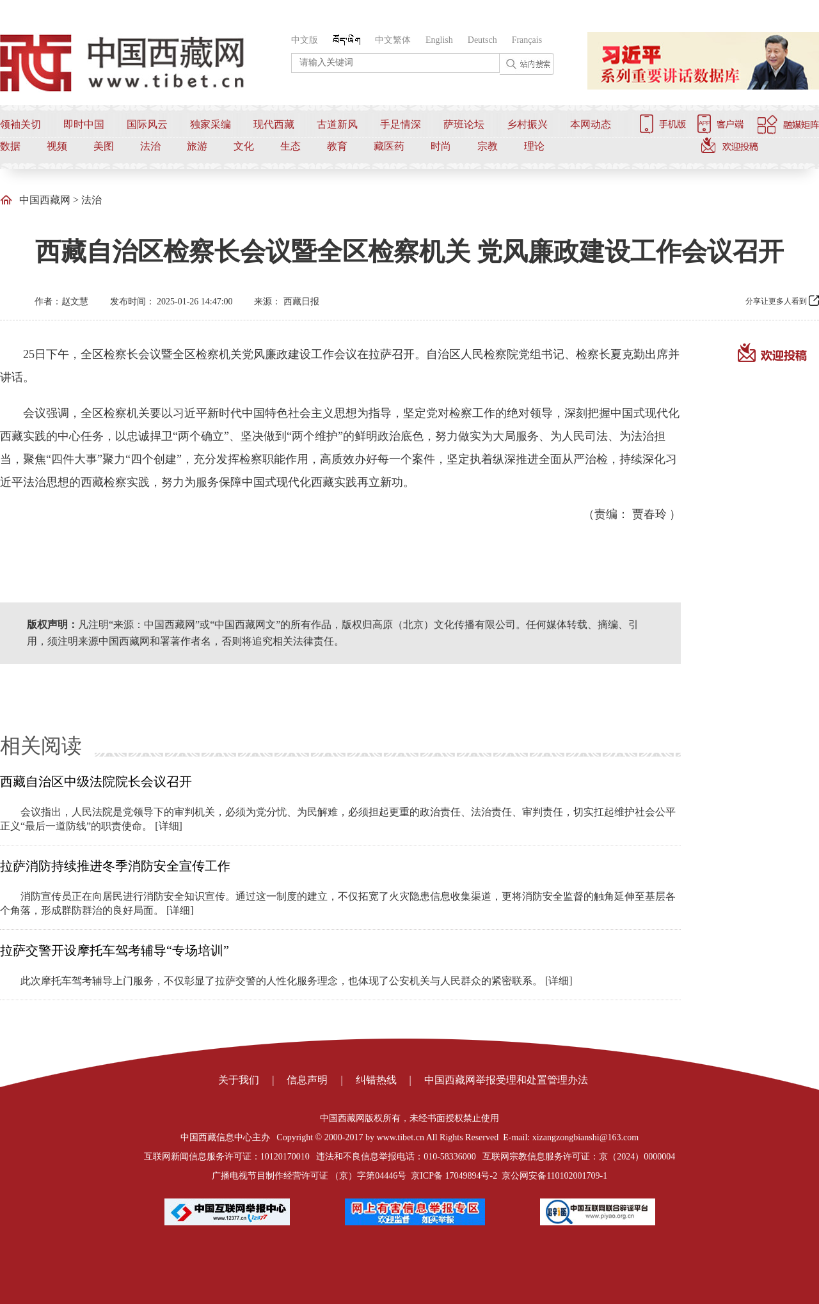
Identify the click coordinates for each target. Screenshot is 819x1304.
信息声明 (307, 1079)
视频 (57, 146)
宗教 (487, 146)
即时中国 (83, 124)
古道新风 (337, 124)
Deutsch (482, 40)
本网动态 (590, 124)
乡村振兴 (527, 124)
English (439, 40)
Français (527, 40)
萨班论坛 (463, 124)
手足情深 (400, 124)
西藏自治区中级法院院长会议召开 (96, 781)
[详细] (168, 826)
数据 (10, 146)
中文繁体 (393, 40)
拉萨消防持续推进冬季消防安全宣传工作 (115, 866)
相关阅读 (41, 745)
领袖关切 (20, 124)
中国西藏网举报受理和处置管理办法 (506, 1079)
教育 (337, 146)
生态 (290, 146)
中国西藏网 (44, 199)
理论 (534, 146)
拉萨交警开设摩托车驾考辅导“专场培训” (114, 950)
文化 (244, 146)
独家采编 (210, 124)
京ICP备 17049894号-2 (454, 1176)
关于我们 (238, 1079)
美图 (103, 146)
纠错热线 (376, 1079)
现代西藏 (273, 124)
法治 (150, 146)
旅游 (197, 146)
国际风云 (147, 124)
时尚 (441, 146)
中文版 (304, 40)
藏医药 (389, 146)
